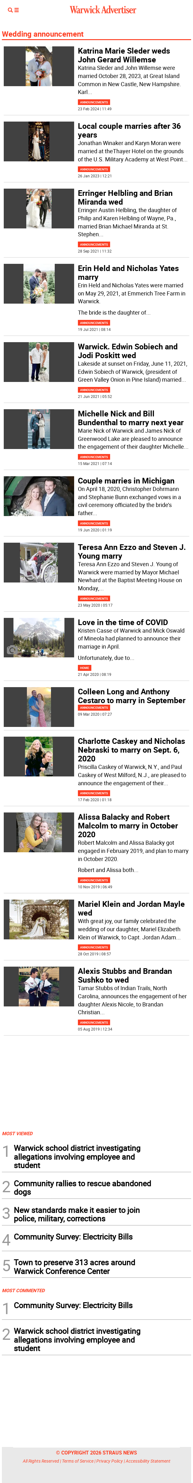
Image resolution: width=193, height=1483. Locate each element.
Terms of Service (78, 1461)
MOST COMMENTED (23, 1290)
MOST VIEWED (17, 1133)
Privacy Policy (109, 1461)
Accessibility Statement (148, 1461)
